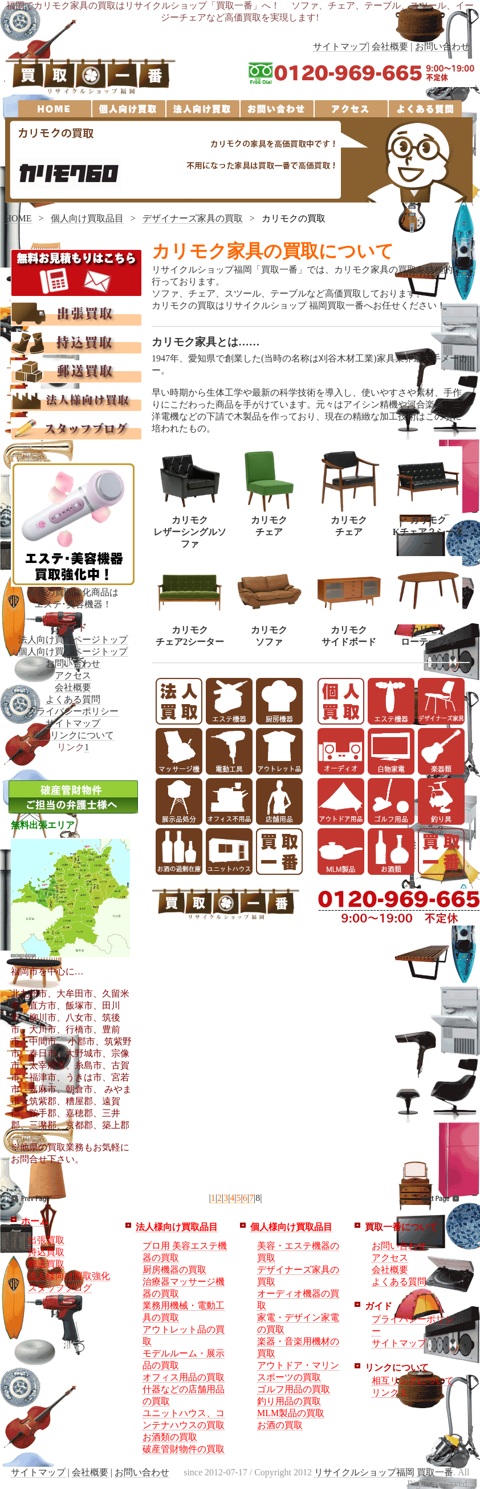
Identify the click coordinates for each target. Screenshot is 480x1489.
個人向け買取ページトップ (73, 651)
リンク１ (390, 1392)
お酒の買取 (280, 1425)
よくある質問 (73, 699)
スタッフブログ (60, 1288)
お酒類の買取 (170, 1437)
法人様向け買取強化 (69, 1276)
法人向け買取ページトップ (73, 639)
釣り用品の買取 (289, 1401)
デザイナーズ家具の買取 (193, 218)
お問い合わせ (442, 46)
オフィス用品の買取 (184, 1377)
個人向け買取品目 (87, 218)
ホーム (34, 1221)
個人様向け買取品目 (291, 1227)
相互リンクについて (73, 735)
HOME (18, 218)
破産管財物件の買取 (184, 1449)
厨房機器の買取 (174, 1269)
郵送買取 (46, 1264)
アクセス (73, 675)
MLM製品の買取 (290, 1413)
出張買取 (46, 1240)
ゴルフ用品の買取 (293, 1389)
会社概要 (390, 46)
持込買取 (46, 1252)
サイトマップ (340, 46)
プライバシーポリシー (73, 711)
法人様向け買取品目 (177, 1227)
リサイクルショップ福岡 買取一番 (383, 1472)
